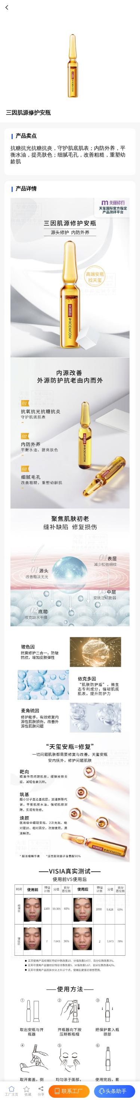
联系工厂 (68, 1091)
